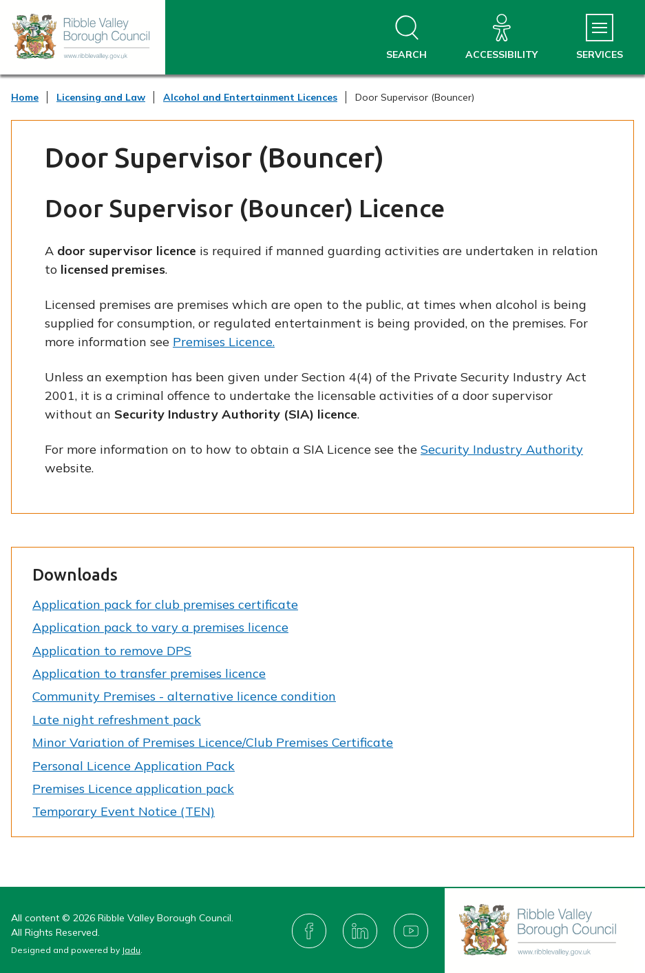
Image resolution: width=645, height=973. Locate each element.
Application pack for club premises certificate (165, 604)
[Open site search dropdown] (406, 37)
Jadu (131, 950)
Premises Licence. (224, 342)
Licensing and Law (100, 97)
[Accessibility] (501, 37)
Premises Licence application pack (133, 788)
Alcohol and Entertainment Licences (250, 97)
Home (25, 97)
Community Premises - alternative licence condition (184, 696)
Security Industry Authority (502, 449)
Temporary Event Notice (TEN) (123, 811)
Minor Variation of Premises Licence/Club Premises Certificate (212, 742)
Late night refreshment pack (116, 720)
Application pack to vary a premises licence (160, 627)
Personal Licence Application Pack (133, 766)
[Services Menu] (599, 37)
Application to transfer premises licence (149, 673)
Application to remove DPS (111, 651)
